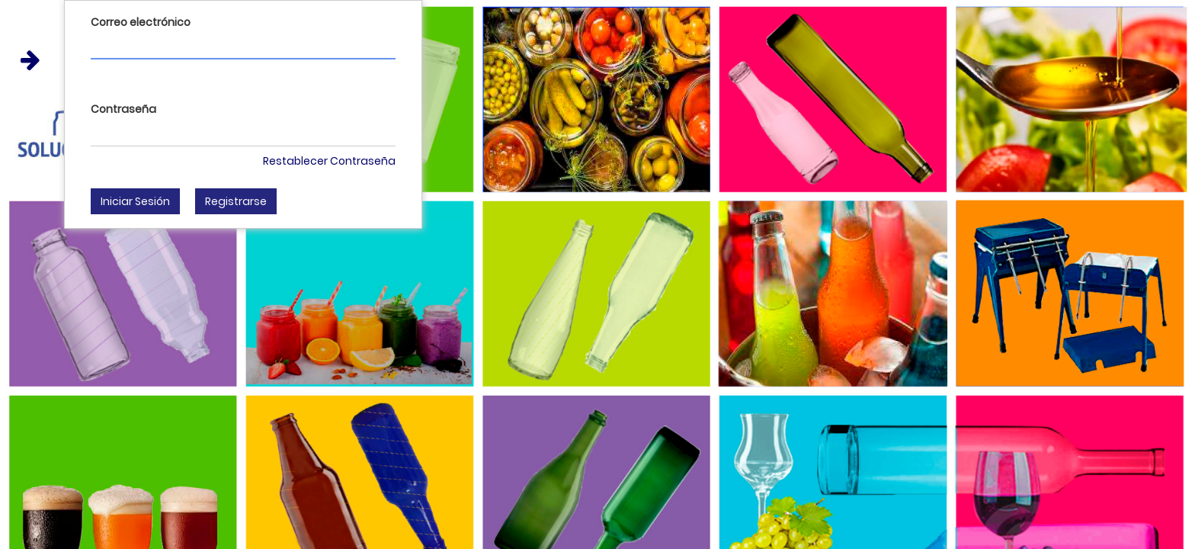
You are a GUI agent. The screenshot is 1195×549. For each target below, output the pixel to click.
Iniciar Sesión (135, 201)
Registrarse (236, 201)
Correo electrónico (141, 22)
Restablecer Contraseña (329, 161)
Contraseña (123, 109)
